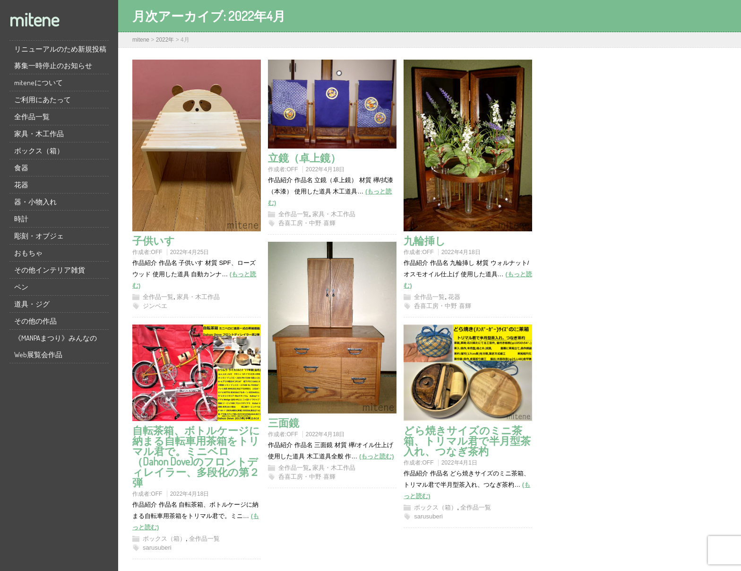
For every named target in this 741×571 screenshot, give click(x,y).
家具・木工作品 (39, 133)
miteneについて (38, 82)
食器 (21, 167)
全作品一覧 (32, 116)
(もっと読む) (376, 456)
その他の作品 (35, 320)
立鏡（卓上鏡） (304, 157)
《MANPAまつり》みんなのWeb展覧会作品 (55, 346)
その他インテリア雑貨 (49, 269)
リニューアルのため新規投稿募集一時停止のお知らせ (60, 57)
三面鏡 (283, 422)
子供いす (153, 240)
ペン (21, 286)
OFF (156, 252)
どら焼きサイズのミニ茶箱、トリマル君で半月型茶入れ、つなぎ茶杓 (467, 440)
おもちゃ (28, 252)
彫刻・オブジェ (39, 235)
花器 (21, 184)
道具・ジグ (32, 303)
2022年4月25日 (189, 252)
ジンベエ (155, 305)
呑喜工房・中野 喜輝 (307, 223)
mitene (34, 19)
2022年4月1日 (459, 462)
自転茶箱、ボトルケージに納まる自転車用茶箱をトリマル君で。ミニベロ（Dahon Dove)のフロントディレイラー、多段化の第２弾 (196, 456)
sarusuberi (157, 547)
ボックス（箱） (39, 150)
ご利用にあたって (42, 99)
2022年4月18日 (325, 169)
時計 (21, 218)
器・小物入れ (35, 201)
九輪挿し (425, 240)
